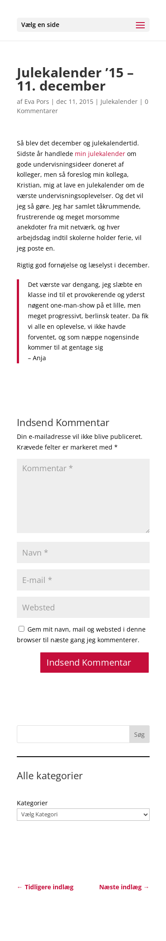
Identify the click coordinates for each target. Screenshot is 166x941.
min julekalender (100, 153)
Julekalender (119, 101)
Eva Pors (36, 101)
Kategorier (32, 803)
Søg (139, 734)
